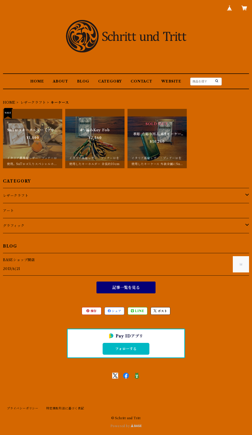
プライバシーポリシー (22, 408)
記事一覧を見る (126, 287)
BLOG (83, 81)
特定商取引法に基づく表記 (65, 408)
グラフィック (14, 225)
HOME (37, 81)
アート (8, 210)
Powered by (126, 426)
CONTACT (141, 81)
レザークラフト (33, 102)
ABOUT (60, 81)
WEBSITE (171, 81)
